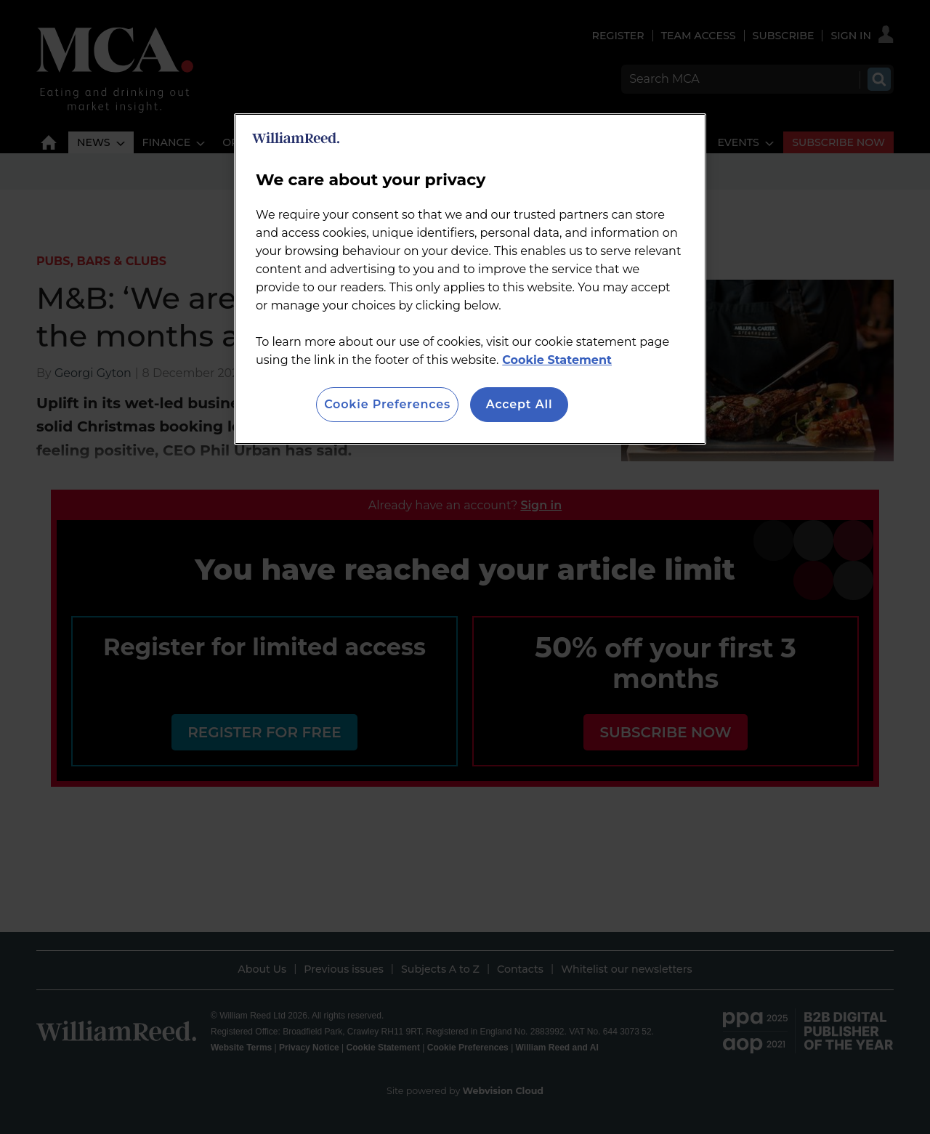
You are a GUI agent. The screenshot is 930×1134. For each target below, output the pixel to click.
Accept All (519, 404)
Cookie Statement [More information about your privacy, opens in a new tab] (557, 360)
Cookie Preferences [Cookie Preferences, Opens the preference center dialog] (387, 404)
